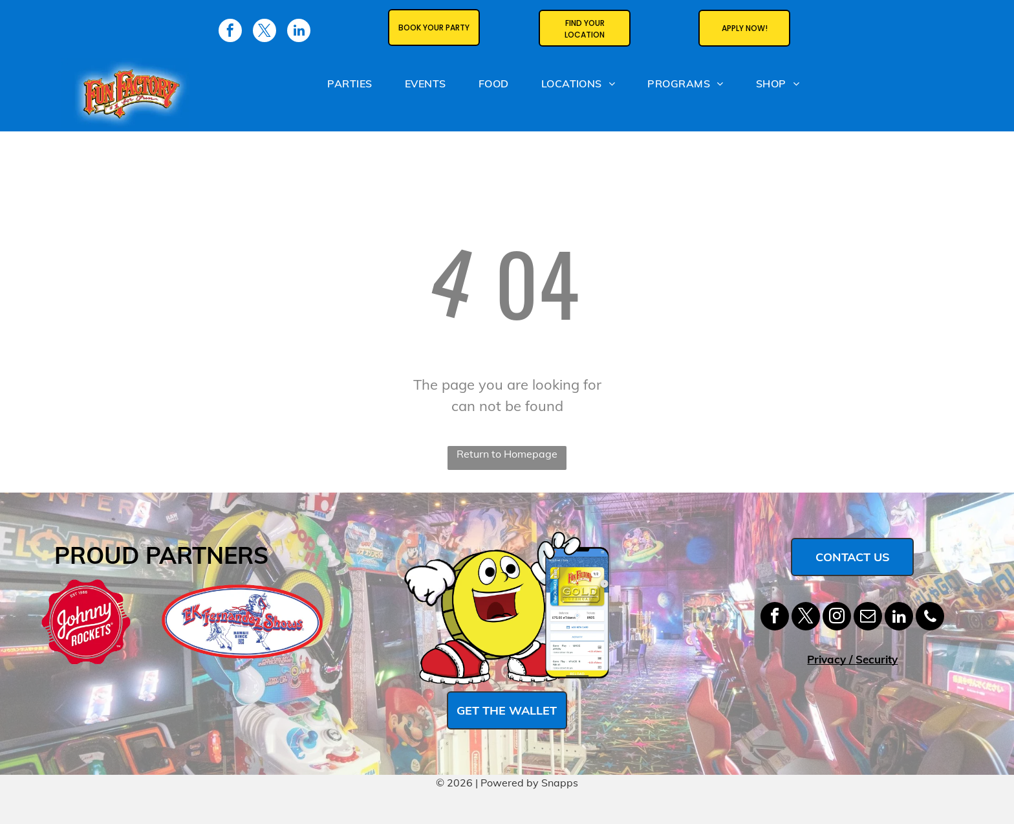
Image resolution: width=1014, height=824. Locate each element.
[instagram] (837, 618)
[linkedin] (899, 618)
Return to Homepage (507, 453)
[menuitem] (349, 86)
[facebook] (774, 618)
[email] (868, 618)
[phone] (930, 618)
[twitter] (806, 618)
